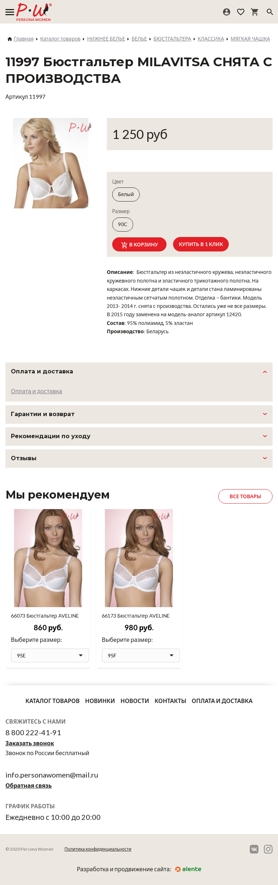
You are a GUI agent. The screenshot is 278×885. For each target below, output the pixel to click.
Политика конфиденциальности (97, 849)
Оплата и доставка (36, 391)
